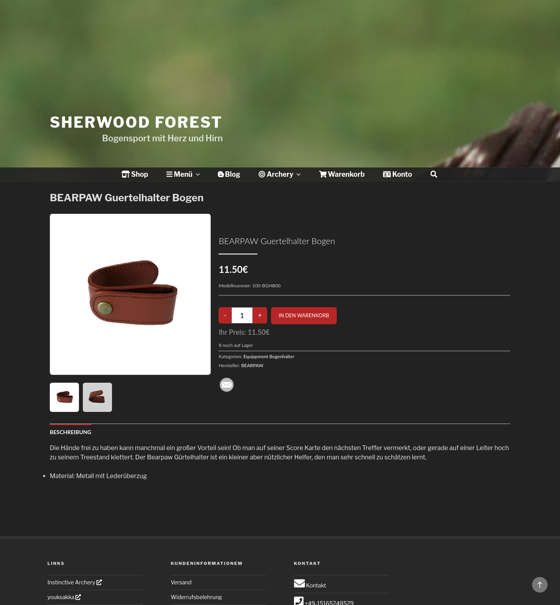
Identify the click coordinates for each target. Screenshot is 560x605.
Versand (181, 582)
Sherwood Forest (136, 108)
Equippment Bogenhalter (268, 356)
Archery (280, 174)
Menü (183, 174)
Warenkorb (342, 174)
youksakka (64, 597)
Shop (134, 174)
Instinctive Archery (74, 582)
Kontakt (310, 585)
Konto (397, 174)
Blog (229, 174)
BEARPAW (252, 365)
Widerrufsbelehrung (196, 597)
